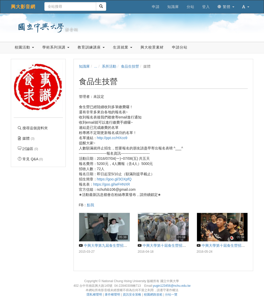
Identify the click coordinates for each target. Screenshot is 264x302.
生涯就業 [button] (122, 47)
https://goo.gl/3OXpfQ (114, 179)
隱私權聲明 (94, 294)
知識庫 (84, 66)
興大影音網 (23, 6)
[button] (245, 6)
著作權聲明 (112, 294)
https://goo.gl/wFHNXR (111, 184)
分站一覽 (171, 294)
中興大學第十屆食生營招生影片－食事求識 (174, 245)
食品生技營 (130, 66)
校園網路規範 (153, 294)
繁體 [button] (226, 7)
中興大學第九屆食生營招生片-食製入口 (112, 245)
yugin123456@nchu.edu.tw (172, 286)
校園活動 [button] (24, 47)
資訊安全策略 (132, 294)
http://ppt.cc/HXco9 (112, 138)
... (95, 66)
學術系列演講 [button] (55, 47)
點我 (90, 205)
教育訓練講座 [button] (91, 47)
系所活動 (109, 66)
